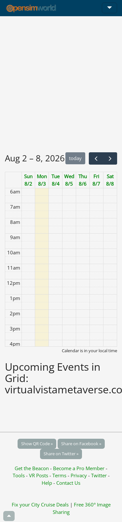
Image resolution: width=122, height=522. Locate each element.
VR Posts (39, 475)
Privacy (79, 475)
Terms (60, 475)
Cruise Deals (55, 504)
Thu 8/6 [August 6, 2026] (82, 180)
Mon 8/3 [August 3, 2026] (42, 180)
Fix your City (26, 504)
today (75, 158)
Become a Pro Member (79, 468)
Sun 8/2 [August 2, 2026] (28, 180)
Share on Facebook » (81, 444)
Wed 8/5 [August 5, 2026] (69, 180)
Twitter (99, 475)
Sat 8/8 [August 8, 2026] (110, 180)
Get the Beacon (32, 468)
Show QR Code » (37, 444)
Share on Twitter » (61, 454)
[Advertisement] (61, 84)
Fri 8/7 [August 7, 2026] (96, 180)
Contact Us (68, 483)
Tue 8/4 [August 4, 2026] (55, 180)
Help (47, 483)
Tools (19, 475)
